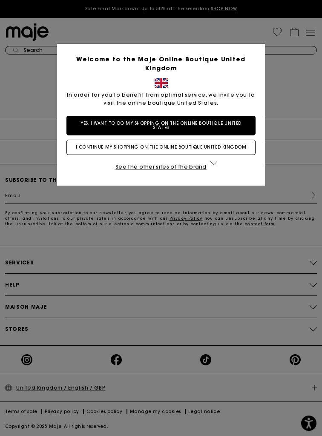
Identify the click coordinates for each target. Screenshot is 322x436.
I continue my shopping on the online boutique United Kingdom (161, 147)
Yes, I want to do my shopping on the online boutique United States (160, 125)
